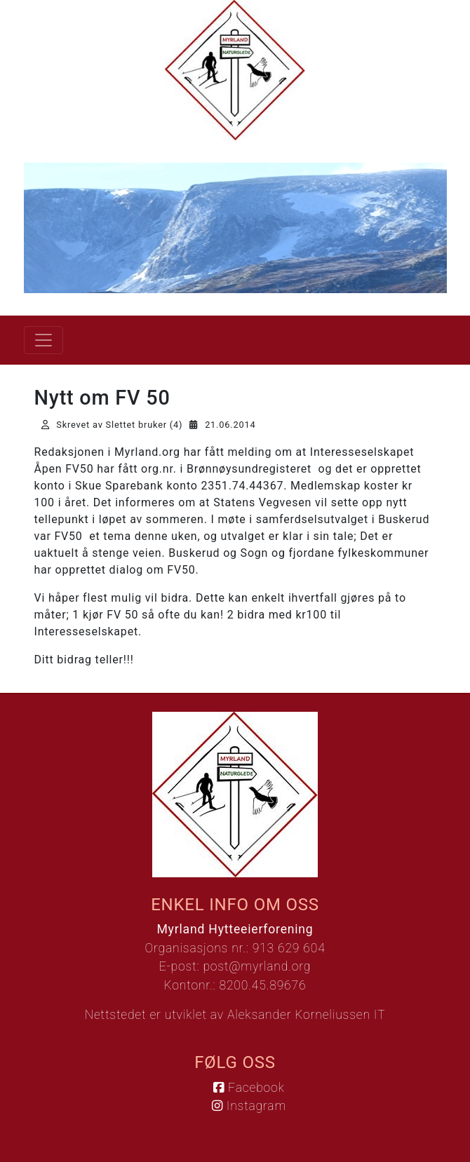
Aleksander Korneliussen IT (306, 1015)
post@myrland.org (257, 966)
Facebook (248, 1088)
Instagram (249, 1106)
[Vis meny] (43, 340)
